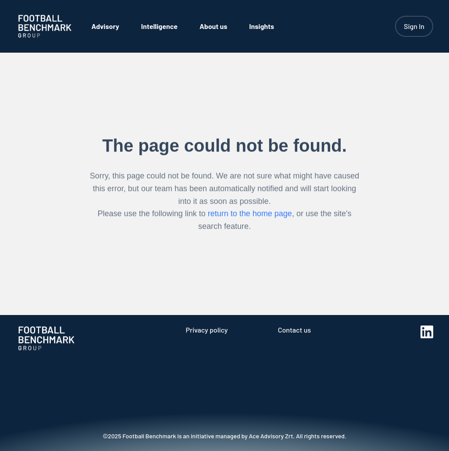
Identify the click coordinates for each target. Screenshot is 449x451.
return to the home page (250, 215)
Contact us (294, 330)
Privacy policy (206, 330)
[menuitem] (105, 26)
